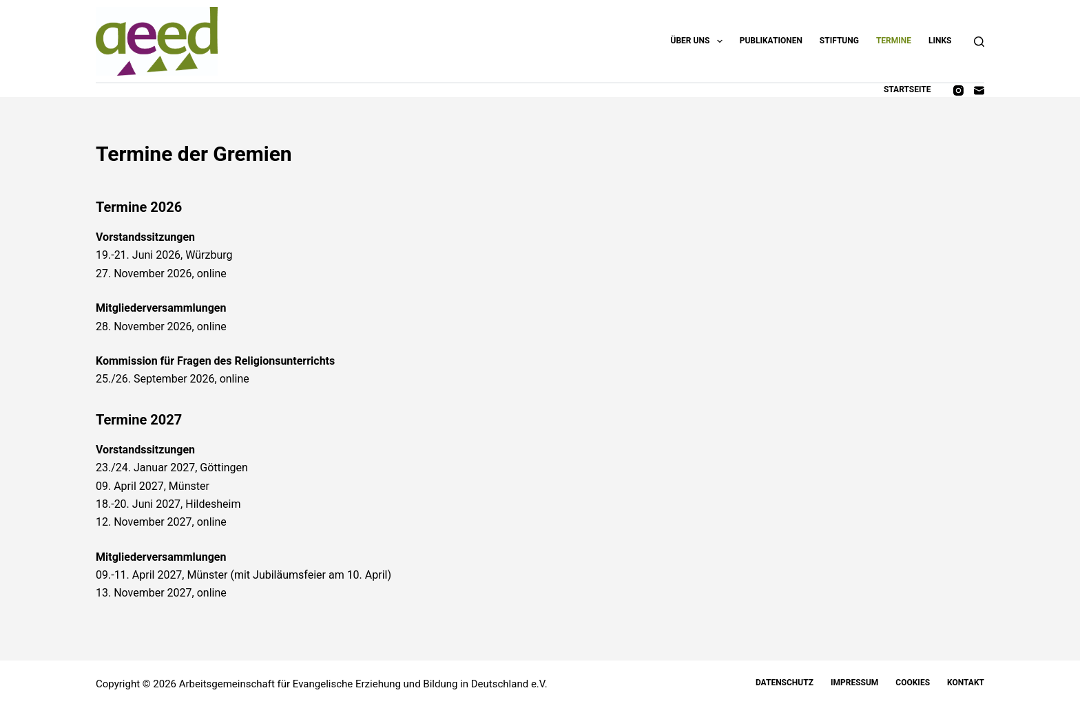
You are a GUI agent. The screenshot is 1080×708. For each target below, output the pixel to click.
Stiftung (839, 40)
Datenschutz (784, 682)
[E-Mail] (979, 90)
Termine (893, 40)
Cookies (912, 682)
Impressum (854, 682)
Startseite (907, 89)
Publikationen (771, 40)
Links (940, 40)
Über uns (699, 41)
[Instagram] (958, 90)
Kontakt (965, 682)
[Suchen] (979, 41)
